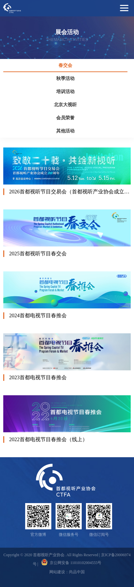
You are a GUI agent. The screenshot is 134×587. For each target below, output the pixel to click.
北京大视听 (65, 104)
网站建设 (57, 572)
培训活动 (65, 91)
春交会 (65, 65)
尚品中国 (77, 572)
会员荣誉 (65, 117)
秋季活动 (65, 78)
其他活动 (65, 130)
